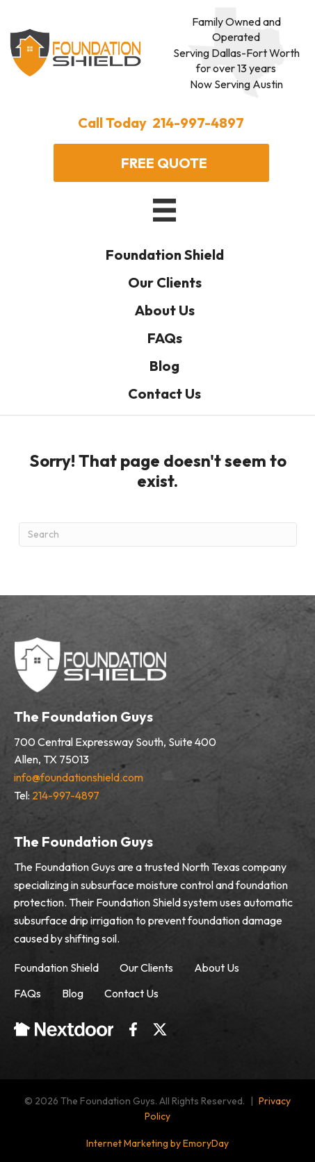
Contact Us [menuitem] (131, 993)
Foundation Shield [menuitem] (56, 967)
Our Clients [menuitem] (146, 967)
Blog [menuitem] (72, 993)
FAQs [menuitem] (27, 993)
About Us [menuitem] (216, 967)
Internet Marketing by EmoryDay (157, 1143)
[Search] (158, 534)
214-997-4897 (65, 795)
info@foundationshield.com (78, 777)
